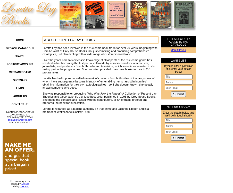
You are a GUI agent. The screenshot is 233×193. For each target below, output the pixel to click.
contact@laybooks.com (20, 120)
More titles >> (178, 50)
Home (20, 40)
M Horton (24, 186)
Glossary (20, 80)
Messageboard (20, 72)
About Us (20, 96)
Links (20, 88)
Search (19, 56)
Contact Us (20, 104)
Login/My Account (20, 64)
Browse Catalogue (20, 48)
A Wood (25, 184)
